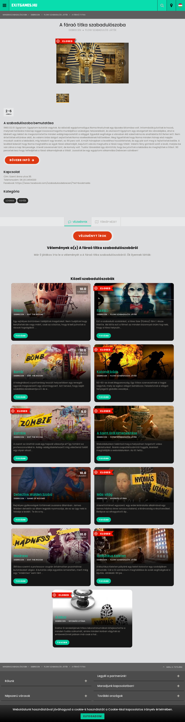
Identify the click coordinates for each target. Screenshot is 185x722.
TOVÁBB (104, 335)
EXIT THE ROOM (35, 314)
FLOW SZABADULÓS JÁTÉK (101, 30)
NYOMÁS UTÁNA (118, 498)
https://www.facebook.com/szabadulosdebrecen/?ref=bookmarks (52, 183)
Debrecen (35, 14)
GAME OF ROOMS (36, 498)
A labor (60, 617)
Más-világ (104, 494)
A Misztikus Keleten (111, 556)
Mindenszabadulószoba (15, 14)
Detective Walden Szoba (33, 494)
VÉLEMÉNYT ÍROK (92, 236)
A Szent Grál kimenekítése (117, 433)
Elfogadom (92, 716)
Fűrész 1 (102, 310)
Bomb (18, 372)
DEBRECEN (75, 30)
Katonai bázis (107, 372)
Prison (18, 310)
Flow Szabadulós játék (56, 14)
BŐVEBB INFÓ (20, 160)
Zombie (20, 433)
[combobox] (171, 5)
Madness (21, 556)
